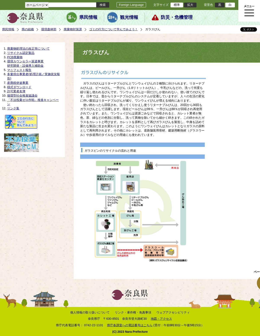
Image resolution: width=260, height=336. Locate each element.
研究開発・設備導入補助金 (25, 65)
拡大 (190, 4)
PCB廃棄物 (15, 57)
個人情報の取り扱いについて (90, 312)
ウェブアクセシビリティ (173, 312)
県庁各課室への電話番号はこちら (130, 325)
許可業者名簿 (16, 91)
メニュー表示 (249, 11)
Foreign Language (131, 4)
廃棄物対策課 (73, 29)
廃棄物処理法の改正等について (28, 48)
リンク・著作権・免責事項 (133, 312)
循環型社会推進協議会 (22, 95)
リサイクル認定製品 (20, 53)
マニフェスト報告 (19, 70)
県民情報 (88, 17)
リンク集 (13, 108)
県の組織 (28, 29)
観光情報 (129, 17)
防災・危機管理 (177, 17)
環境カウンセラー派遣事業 (25, 61)
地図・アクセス (161, 318)
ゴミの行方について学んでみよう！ (113, 29)
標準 (177, 4)
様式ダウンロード (19, 87)
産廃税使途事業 (17, 82)
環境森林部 (48, 29)
